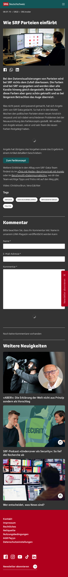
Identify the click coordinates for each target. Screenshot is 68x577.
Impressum (9, 522)
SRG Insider (26, 12)
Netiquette (9, 530)
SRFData (8, 200)
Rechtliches (9, 526)
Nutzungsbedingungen (15, 534)
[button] (63, 4)
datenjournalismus (26, 200)
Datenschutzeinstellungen (18, 541)
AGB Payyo (9, 538)
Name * (7, 241)
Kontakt (7, 518)
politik (8, 206)
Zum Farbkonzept (16, 160)
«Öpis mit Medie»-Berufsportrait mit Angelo (40, 171)
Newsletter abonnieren (20, 567)
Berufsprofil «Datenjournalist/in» (29, 175)
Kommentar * (10, 266)
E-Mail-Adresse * (12, 253)
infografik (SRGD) (49, 200)
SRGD (16, 12)
